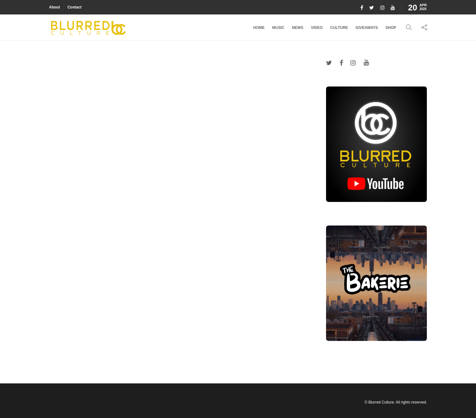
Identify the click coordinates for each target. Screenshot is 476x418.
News (297, 27)
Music (278, 27)
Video (317, 27)
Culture (339, 27)
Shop (390, 27)
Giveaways (367, 27)
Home (259, 27)
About (54, 7)
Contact (74, 7)
